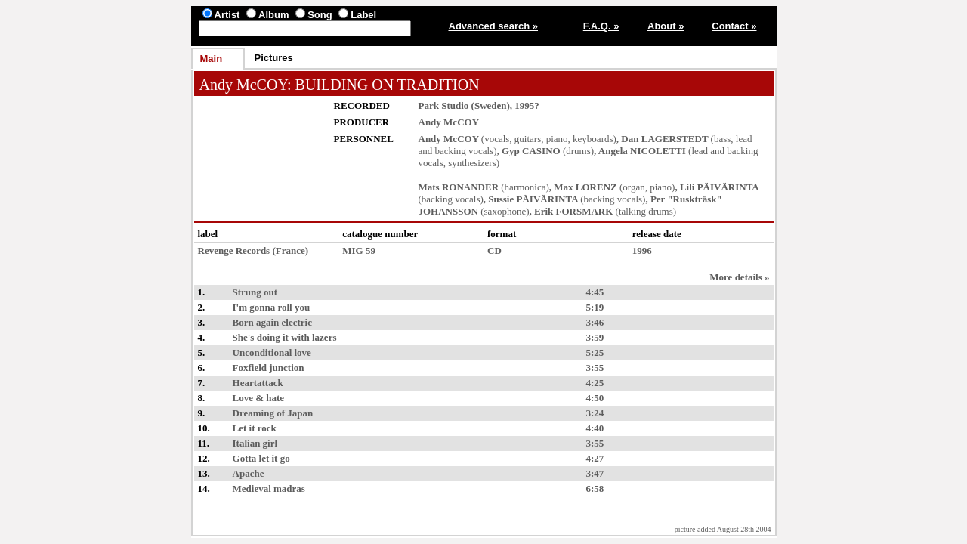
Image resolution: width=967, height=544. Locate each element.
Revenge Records (234, 250)
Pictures (274, 57)
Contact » (734, 26)
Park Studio (444, 105)
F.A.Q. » (601, 26)
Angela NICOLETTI (642, 150)
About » (665, 26)
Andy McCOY (243, 84)
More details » (739, 277)
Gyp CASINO (531, 150)
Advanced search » (494, 26)
